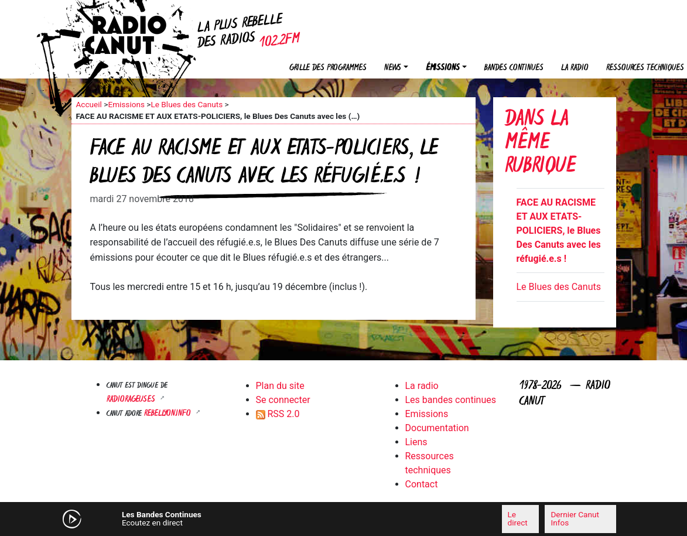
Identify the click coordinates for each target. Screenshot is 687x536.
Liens (416, 442)
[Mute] (226, 518)
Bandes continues (514, 68)
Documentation (437, 427)
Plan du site (280, 385)
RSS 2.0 (278, 413)
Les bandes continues (450, 399)
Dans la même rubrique (540, 144)
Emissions (126, 104)
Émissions (443, 68)
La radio (575, 68)
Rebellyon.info (168, 414)
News (392, 68)
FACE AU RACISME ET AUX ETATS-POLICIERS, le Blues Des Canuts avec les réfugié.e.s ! (559, 230)
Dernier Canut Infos (575, 518)
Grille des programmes (328, 68)
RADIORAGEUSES (132, 400)
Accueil (89, 104)
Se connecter (283, 399)
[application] (344, 519)
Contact (421, 484)
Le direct (518, 518)
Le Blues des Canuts (187, 104)
